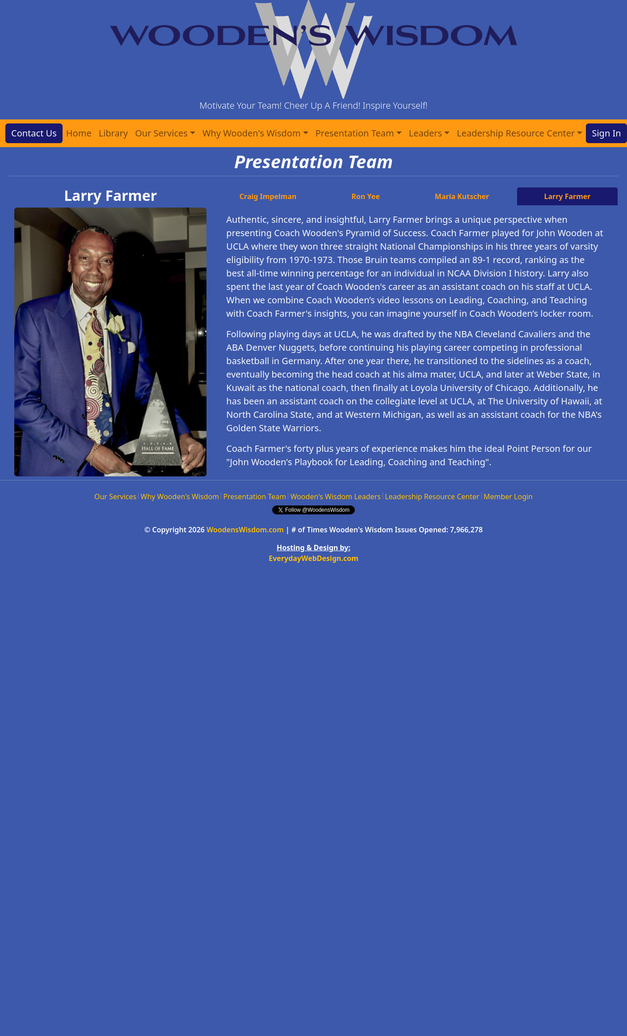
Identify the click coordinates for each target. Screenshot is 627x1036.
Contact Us (34, 133)
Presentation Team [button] (355, 133)
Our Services (115, 496)
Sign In (606, 133)
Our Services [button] (161, 133)
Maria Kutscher (462, 196)
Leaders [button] (425, 133)
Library (113, 133)
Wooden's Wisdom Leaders (335, 496)
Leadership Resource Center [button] (516, 133)
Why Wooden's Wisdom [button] (251, 133)
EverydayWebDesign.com (313, 558)
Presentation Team (254, 496)
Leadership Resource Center (432, 496)
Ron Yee (365, 196)
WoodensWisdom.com (245, 530)
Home (79, 133)
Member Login (508, 496)
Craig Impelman (268, 196)
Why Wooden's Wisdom (180, 496)
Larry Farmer (567, 196)
